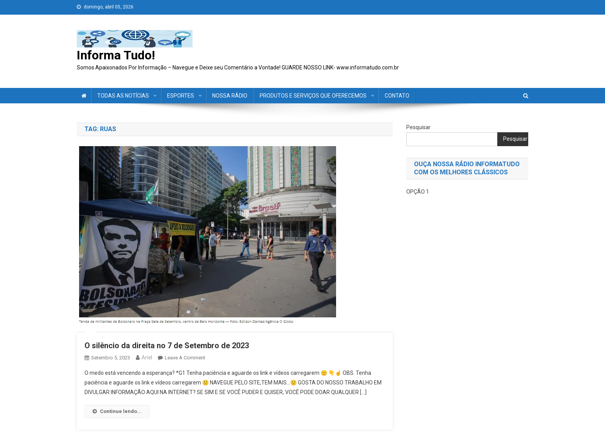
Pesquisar (418, 127)
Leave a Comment (185, 358)
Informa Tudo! (116, 55)
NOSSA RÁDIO (229, 96)
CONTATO (397, 96)
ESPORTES (180, 96)
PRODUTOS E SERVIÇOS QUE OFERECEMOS (313, 96)
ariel (147, 357)
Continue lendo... (117, 411)
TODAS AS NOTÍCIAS (123, 96)
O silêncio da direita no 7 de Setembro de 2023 (167, 345)
